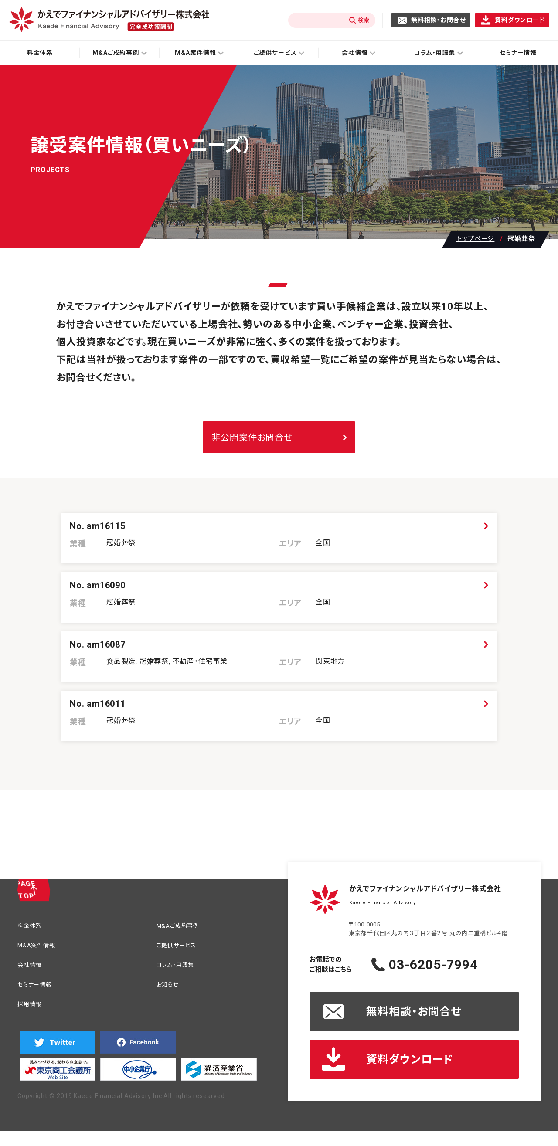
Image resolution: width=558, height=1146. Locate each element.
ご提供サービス (181, 952)
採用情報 (32, 1015)
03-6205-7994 (451, 970)
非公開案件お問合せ (252, 437)
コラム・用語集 (179, 973)
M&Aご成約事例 (182, 932)
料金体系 (40, 52)
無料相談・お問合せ (438, 20)
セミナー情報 (38, 994)
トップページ (475, 239)
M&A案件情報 (40, 952)
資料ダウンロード (520, 20)
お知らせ (170, 994)
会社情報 (32, 973)
